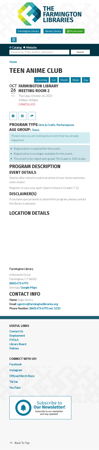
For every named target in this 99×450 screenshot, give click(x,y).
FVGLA (13, 340)
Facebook (15, 364)
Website (31, 47)
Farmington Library (28, 30)
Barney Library (53, 30)
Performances (65, 125)
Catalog (17, 47)
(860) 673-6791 (18, 283)
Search (80, 51)
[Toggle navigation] (14, 39)
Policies (14, 348)
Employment (17, 335)
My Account (75, 30)
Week (75, 79)
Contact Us (16, 331)
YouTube (15, 387)
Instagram (15, 370)
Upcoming (41, 79)
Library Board (17, 344)
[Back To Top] (49, 443)
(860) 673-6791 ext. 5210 (44, 308)
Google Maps (29, 287)
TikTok (13, 381)
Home (13, 62)
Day (86, 79)
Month (64, 79)
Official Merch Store (22, 376)
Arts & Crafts (47, 125)
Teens (35, 130)
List (54, 79)
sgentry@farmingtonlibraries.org (37, 304)
